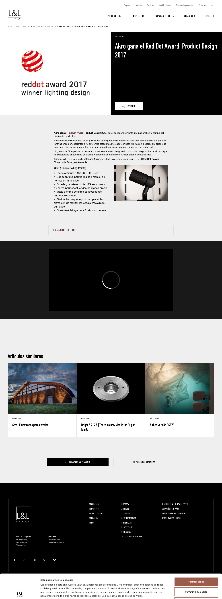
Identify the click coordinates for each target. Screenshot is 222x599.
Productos (114, 15)
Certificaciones (165, 5)
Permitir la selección (196, 568)
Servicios (150, 5)
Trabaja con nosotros (131, 536)
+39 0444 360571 (55, 539)
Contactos (202, 5)
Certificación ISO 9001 (172, 518)
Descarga (189, 15)
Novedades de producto (45, 26)
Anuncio (139, 5)
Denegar (196, 578)
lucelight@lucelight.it (56, 542)
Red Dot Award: (76, 133)
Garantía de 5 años (170, 509)
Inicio (10, 26)
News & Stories (165, 15)
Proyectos (138, 15)
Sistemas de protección (184, 5)
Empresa (127, 5)
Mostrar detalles (167, 593)
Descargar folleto (63, 229)
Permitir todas (196, 558)
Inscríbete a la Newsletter (175, 504)
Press (92, 523)
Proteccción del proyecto (174, 513)
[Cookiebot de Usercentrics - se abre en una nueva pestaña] (19, 593)
